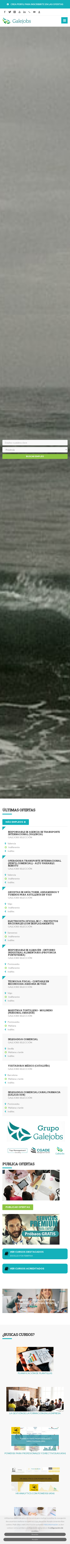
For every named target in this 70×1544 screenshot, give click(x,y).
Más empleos (16, 821)
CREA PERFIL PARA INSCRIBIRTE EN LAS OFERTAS (37, 4)
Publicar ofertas (18, 1207)
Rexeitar (35, 1534)
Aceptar (35, 1539)
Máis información (51, 1524)
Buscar (35, 456)
